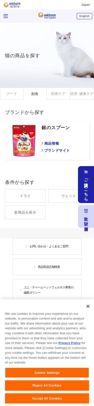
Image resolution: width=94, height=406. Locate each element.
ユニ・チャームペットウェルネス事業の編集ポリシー (48, 290)
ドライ (25, 196)
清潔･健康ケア (82, 94)
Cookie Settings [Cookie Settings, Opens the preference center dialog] (46, 375)
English (84, 15)
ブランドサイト (57, 150)
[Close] (87, 309)
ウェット (68, 196)
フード (11, 94)
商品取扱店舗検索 (49, 267)
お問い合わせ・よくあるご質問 (49, 246)
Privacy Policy (69, 346)
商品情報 (51, 143)
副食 (35, 94)
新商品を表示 (25, 212)
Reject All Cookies (47, 388)
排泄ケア (58, 94)
